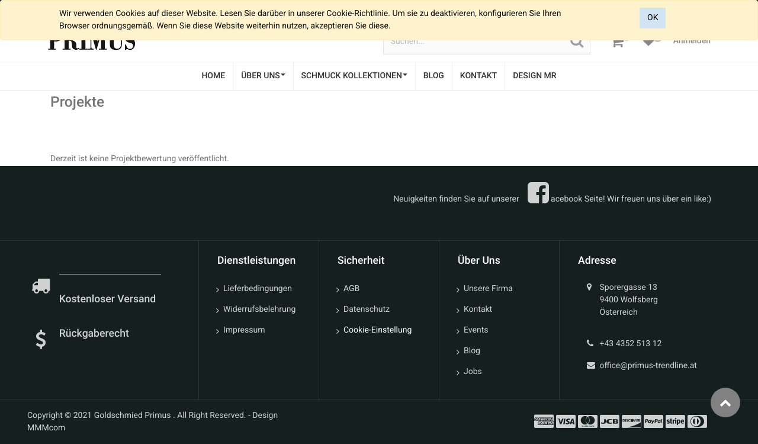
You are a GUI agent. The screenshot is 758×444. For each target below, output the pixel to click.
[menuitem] (213, 76)
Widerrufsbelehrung (259, 309)
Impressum (244, 330)
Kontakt (478, 309)
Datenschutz (366, 309)
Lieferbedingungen (257, 288)
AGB (351, 288)
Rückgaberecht (94, 334)
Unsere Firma (488, 288)
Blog (472, 351)
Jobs (473, 371)
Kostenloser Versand (109, 299)
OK (652, 18)
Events (476, 330)
